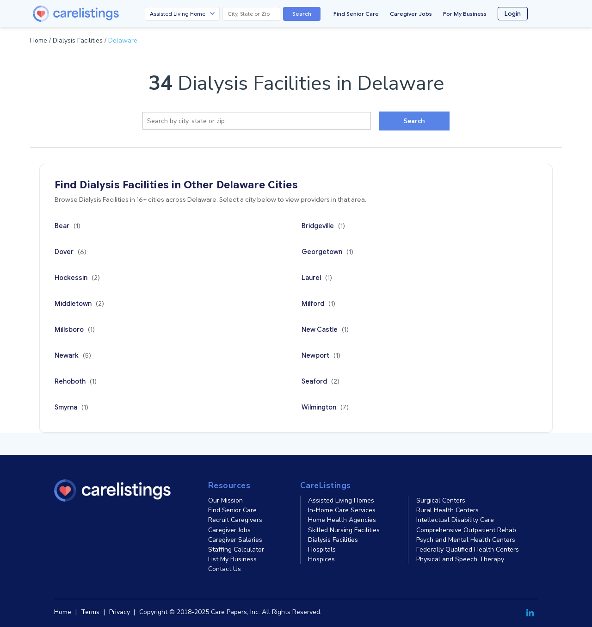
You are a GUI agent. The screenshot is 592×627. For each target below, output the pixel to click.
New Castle (325, 329)
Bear (67, 226)
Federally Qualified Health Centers (467, 549)
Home (38, 40)
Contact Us (224, 569)
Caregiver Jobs (411, 13)
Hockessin (77, 277)
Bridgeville (323, 226)
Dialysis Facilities (78, 40)
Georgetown (327, 252)
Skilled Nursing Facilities (344, 530)
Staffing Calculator (236, 549)
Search (301, 13)
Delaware (122, 40)
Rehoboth (76, 381)
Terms (90, 612)
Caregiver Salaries (235, 539)
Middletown (79, 303)
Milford (318, 303)
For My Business (465, 13)
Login (513, 14)
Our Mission (225, 500)
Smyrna (71, 407)
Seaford (320, 381)
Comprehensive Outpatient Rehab (466, 530)
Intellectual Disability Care (455, 519)
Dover (70, 252)
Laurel (317, 277)
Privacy (119, 612)
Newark (73, 355)
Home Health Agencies (342, 519)
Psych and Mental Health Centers (465, 539)
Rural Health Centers (447, 510)
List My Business (232, 559)
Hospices (321, 559)
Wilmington (325, 407)
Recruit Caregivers (235, 519)
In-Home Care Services (342, 510)
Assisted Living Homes (341, 500)
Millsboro (75, 329)
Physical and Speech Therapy (460, 559)
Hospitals (322, 549)
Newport (321, 355)
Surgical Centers (440, 500)
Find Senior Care (356, 13)
